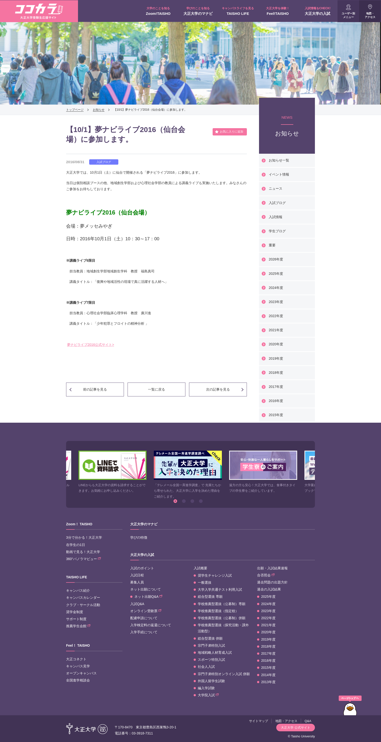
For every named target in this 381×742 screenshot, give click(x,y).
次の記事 (218, 389)
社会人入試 (206, 667)
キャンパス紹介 (78, 590)
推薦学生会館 (78, 626)
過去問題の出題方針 (272, 582)
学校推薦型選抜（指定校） (218, 611)
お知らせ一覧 (279, 160)
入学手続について (143, 632)
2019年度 (276, 358)
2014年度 (268, 675)
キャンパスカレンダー (83, 597)
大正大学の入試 (318, 11)
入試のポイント (142, 568)
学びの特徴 (138, 537)
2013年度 (268, 682)
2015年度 (276, 415)
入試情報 (275, 217)
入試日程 (137, 575)
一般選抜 (204, 582)
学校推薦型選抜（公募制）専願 (221, 604)
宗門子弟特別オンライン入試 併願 (224, 674)
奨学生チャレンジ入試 (215, 575)
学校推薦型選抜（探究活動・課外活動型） (223, 628)
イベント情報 (279, 174)
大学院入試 (208, 695)
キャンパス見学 (78, 666)
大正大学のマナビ (198, 11)
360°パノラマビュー (83, 559)
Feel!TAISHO (278, 11)
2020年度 (276, 344)
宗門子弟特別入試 (211, 645)
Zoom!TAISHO (158, 11)
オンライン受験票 (145, 611)
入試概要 (200, 568)
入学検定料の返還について (150, 625)
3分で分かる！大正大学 (84, 537)
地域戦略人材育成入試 (215, 652)
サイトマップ (258, 721)
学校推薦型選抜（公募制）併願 (221, 618)
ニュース (275, 188)
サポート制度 (76, 619)
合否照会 (266, 575)
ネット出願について (145, 589)
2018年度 (276, 373)
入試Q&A (137, 604)
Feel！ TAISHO (78, 645)
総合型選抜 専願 (210, 597)
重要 (272, 245)
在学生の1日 (75, 545)
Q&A (308, 721)
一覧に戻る (156, 389)
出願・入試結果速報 (272, 568)
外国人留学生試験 (211, 681)
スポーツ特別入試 (211, 660)
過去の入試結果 (269, 589)
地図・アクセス (370, 15)
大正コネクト (76, 659)
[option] (112, 472)
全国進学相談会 (78, 680)
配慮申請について (143, 618)
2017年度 (276, 387)
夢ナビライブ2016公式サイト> (90, 345)
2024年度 (276, 288)
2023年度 (276, 302)
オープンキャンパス (81, 673)
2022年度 (276, 316)
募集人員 (137, 582)
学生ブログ (277, 231)
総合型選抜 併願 (210, 638)
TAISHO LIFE (238, 11)
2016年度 (276, 401)
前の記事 (95, 389)
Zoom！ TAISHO (79, 524)
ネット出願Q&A (148, 597)
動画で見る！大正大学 (83, 552)
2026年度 (276, 259)
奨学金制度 (74, 612)
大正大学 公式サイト (295, 727)
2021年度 (276, 330)
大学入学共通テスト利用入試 (220, 589)
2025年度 (276, 274)
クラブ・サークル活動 (83, 605)
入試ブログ (277, 203)
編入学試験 (206, 688)
